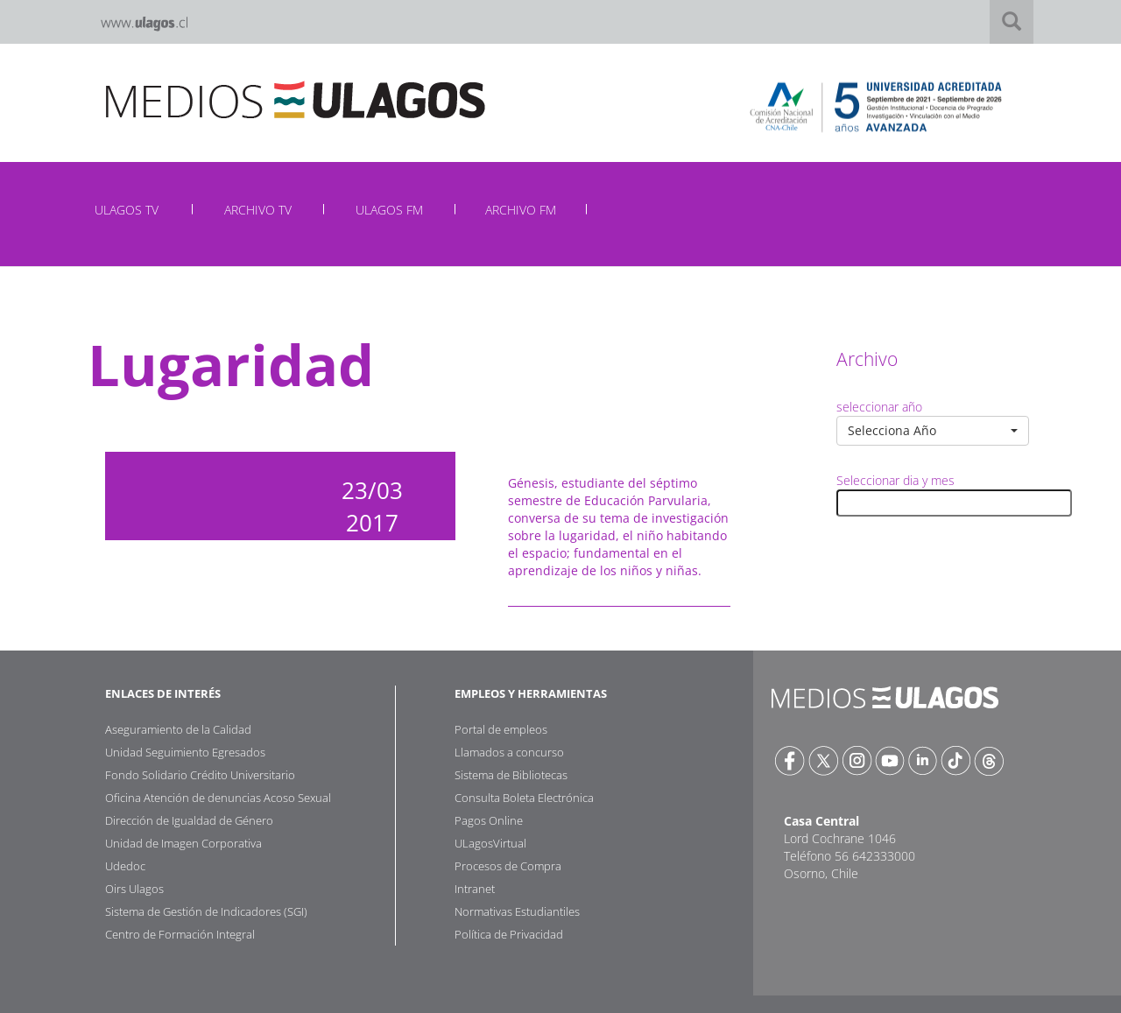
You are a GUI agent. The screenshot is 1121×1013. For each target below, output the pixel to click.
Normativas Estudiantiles (517, 911)
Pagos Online (489, 820)
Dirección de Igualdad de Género (189, 820)
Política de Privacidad (509, 934)
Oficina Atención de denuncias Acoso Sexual (218, 797)
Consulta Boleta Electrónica (524, 797)
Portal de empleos (501, 729)
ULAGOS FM (389, 209)
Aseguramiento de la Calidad (178, 729)
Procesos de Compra (508, 866)
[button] (932, 431)
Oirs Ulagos (134, 889)
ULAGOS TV (127, 209)
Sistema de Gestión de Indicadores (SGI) (206, 911)
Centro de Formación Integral (180, 934)
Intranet (475, 889)
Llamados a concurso (509, 752)
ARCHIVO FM (520, 209)
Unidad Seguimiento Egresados (185, 752)
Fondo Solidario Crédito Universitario (200, 775)
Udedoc (125, 866)
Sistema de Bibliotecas (511, 775)
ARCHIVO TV (258, 209)
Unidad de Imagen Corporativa (183, 843)
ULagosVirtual (490, 843)
